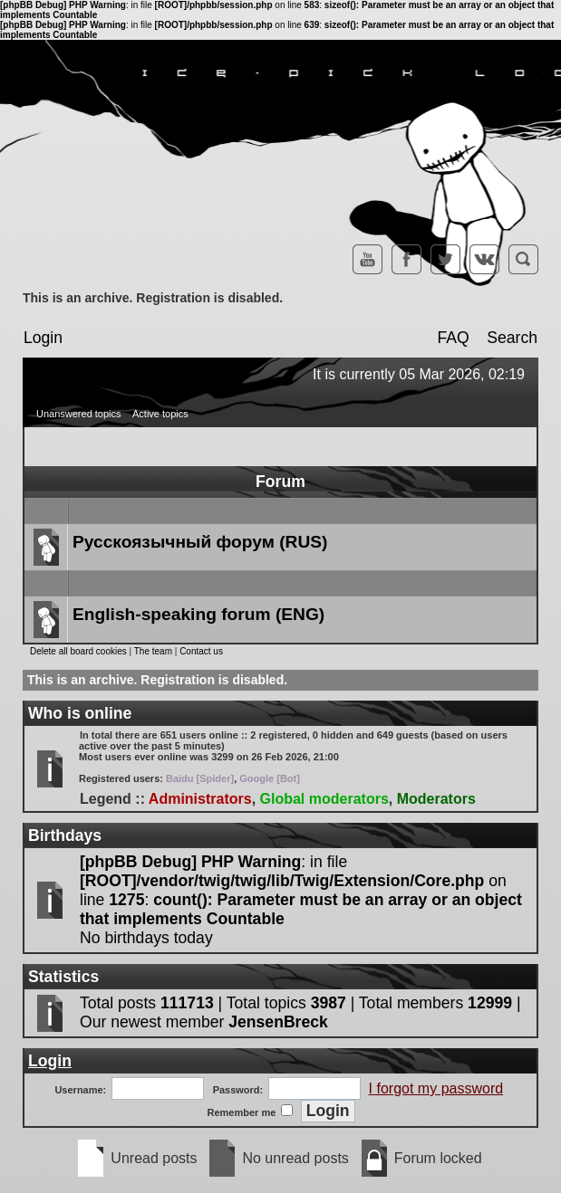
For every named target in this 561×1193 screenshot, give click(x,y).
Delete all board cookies (78, 651)
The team (153, 651)
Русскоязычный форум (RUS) (200, 541)
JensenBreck (278, 1022)
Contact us (201, 651)
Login (43, 338)
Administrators (200, 798)
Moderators (436, 798)
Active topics (160, 413)
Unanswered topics (78, 413)
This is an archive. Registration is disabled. (153, 298)
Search (512, 338)
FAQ (453, 338)
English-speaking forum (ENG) (198, 614)
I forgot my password (436, 1088)
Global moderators (324, 798)
